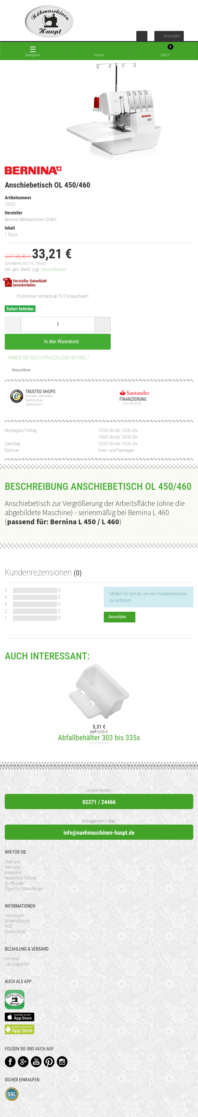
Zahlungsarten (17, 964)
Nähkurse (13, 867)
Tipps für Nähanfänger (24, 888)
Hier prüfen (130, 404)
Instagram (62, 1061)
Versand (12, 958)
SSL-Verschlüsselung (12, 1094)
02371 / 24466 (98, 802)
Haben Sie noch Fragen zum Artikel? (47, 358)
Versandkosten (53, 269)
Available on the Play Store (19, 1029)
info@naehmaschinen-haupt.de (99, 832)
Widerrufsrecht (17, 920)
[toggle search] (99, 51)
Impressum (14, 915)
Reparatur (13, 872)
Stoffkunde (14, 883)
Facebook (10, 1061)
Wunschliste (19, 370)
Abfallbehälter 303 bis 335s (99, 737)
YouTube (36, 1061)
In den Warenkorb (58, 341)
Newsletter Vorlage (21, 877)
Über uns (12, 861)
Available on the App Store (19, 1016)
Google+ (23, 1061)
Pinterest (49, 1061)
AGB (8, 926)
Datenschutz (15, 931)
